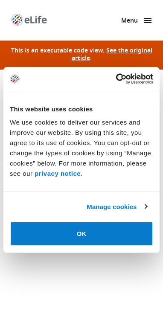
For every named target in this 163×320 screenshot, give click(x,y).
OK (82, 233)
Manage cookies (112, 206)
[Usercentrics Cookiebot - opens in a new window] (116, 78)
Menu (129, 21)
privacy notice (58, 173)
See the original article (112, 55)
